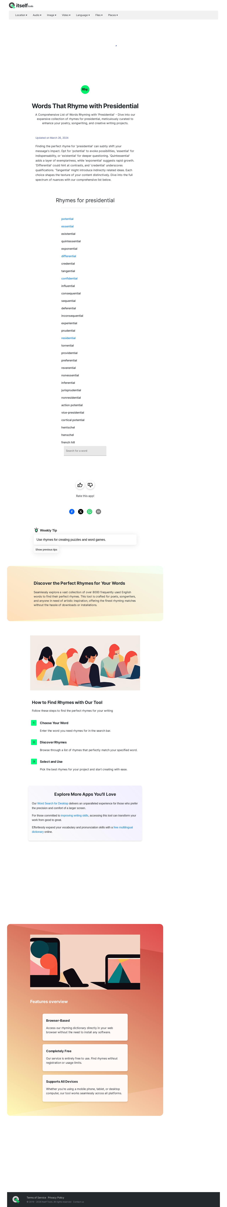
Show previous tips (46, 549)
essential (67, 226)
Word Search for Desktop (52, 803)
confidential (69, 278)
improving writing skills (74, 815)
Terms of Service (36, 1197)
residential (68, 338)
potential (67, 219)
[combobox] (85, 451)
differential (68, 256)
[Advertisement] (191, 127)
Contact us (78, 1201)
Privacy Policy (56, 1197)
